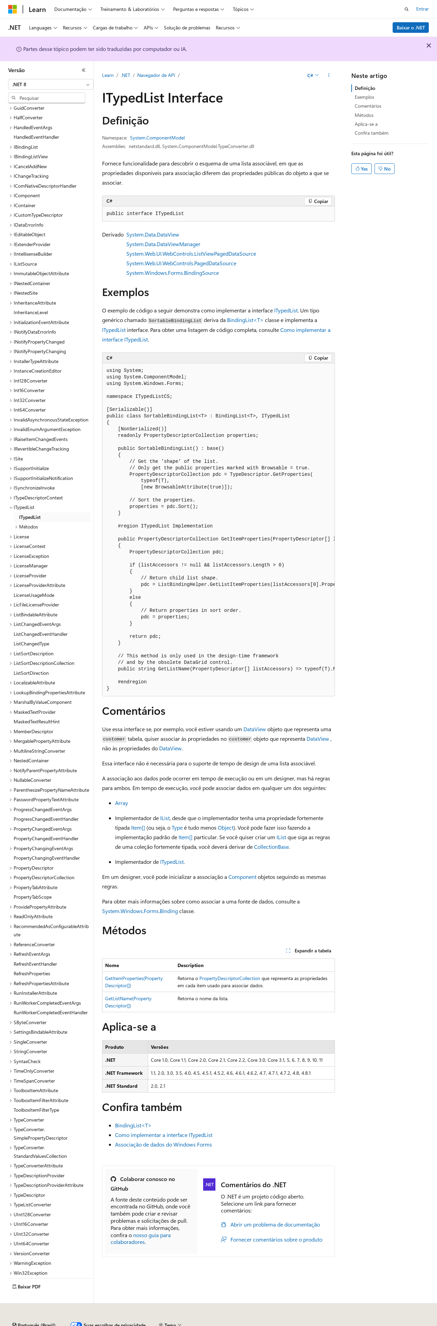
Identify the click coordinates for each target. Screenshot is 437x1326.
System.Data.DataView (152, 234)
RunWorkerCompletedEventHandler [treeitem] (51, 993)
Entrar (422, 8)
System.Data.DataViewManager (163, 243)
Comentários (368, 106)
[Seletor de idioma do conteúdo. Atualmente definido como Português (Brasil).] (34, 1306)
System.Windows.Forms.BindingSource (172, 272)
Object (226, 827)
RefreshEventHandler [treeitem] (35, 945)
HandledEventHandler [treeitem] (36, 118)
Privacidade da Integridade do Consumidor (296, 1322)
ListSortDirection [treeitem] (31, 654)
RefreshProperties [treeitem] (32, 954)
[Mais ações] (329, 75)
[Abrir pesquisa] (406, 9)
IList (165, 817)
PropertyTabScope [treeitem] (33, 878)
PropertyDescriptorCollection (229, 978)
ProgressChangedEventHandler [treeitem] (46, 800)
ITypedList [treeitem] (30, 498)
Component (242, 876)
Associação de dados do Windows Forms (163, 1144)
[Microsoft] (12, 9)
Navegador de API (156, 75)
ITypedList (286, 310)
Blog (167, 1322)
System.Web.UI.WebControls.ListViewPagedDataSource (191, 253)
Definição (365, 88)
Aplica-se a (366, 124)
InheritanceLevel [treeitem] (31, 293)
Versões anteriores (135, 1322)
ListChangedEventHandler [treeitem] (41, 615)
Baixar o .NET (411, 27)
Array (121, 802)
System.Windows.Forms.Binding (140, 910)
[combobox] (51, 84)
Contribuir (196, 1322)
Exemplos (364, 97)
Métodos (364, 115)
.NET (125, 75)
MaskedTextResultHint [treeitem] (37, 702)
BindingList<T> (245, 319)
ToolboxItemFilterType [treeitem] (36, 1091)
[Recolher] (83, 70)
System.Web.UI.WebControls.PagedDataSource (181, 263)
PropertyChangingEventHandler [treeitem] (47, 839)
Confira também (372, 133)
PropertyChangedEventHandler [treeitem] (46, 819)
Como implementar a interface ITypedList (163, 1134)
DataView (254, 729)
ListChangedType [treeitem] (31, 624)
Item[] (138, 827)
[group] (218, 529)
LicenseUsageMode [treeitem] (34, 576)
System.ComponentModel (157, 137)
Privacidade (227, 1322)
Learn (108, 75)
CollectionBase (271, 846)
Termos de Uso (369, 1322)
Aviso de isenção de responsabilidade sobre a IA (58, 1322)
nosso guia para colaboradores (141, 1238)
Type (177, 827)
